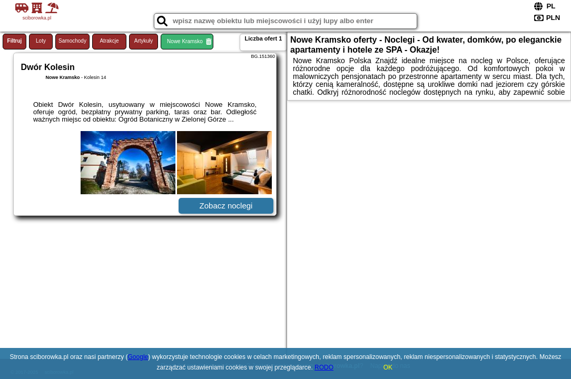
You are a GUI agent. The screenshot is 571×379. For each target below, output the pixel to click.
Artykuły (143, 41)
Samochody (72, 41)
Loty (41, 41)
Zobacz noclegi (226, 205)
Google (138, 357)
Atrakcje (109, 41)
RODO (323, 367)
